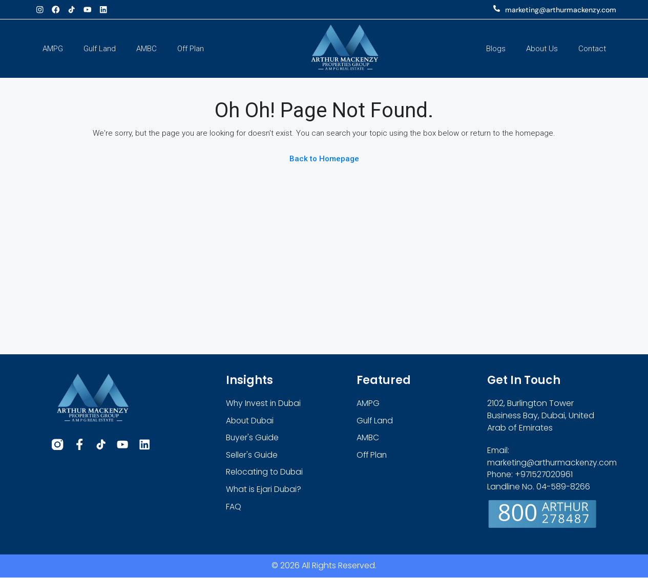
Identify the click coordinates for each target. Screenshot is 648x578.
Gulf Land (99, 48)
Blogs (496, 48)
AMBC (146, 48)
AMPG (53, 48)
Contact (592, 48)
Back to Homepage (324, 158)
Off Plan (190, 48)
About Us (542, 48)
